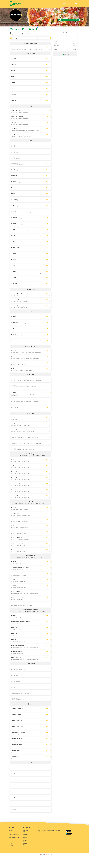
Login (78, 3)
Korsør (24, 839)
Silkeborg (25, 844)
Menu (35, 38)
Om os (10, 830)
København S (25, 836)
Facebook (11, 845)
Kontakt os (11, 831)
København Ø (25, 834)
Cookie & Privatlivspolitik (14, 834)
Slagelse (25, 841)
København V (25, 831)
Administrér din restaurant (14, 837)
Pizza (39, 38)
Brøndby (25, 837)
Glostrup (25, 843)
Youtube (10, 846)
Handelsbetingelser (13, 833)
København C (25, 830)
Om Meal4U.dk (65, 3)
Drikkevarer (29, 38)
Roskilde (25, 840)
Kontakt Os (72, 3)
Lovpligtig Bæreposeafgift (19, 38)
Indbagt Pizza (45, 38)
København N (25, 833)
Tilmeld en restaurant (13, 836)
